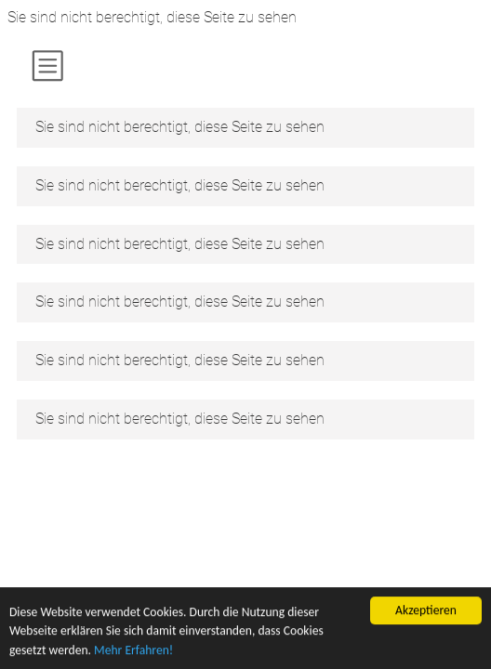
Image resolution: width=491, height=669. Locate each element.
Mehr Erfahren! (133, 651)
